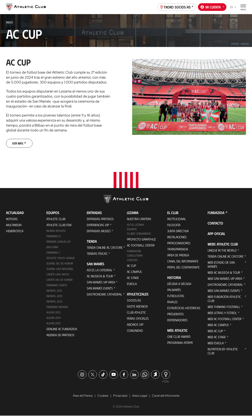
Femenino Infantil (57, 307)
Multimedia (14, 225)
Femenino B (53, 236)
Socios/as (134, 300)
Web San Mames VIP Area (225, 279)
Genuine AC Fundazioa (61, 329)
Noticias (12, 219)
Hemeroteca (14, 231)
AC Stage (133, 278)
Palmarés (174, 290)
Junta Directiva (178, 231)
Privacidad (119, 396)
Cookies (102, 396)
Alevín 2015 (53, 323)
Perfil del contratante (183, 267)
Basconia (52, 247)
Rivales (172, 302)
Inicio (9, 22)
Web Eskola (216, 343)
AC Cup (131, 266)
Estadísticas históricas (183, 308)
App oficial (216, 234)
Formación (134, 251)
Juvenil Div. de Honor (59, 263)
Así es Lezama (135, 225)
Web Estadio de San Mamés (221, 265)
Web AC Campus (218, 325)
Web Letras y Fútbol (222, 313)
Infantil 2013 (54, 301)
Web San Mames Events (224, 291)
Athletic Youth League (60, 258)
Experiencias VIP (98, 225)
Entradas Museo (99, 231)
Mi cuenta (212, 6)
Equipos (132, 229)
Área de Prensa (178, 255)
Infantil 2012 (54, 290)
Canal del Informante (182, 261)
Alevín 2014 (53, 318)
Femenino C (53, 252)
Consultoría (135, 255)
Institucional (176, 219)
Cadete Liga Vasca (57, 274)
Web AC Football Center (225, 319)
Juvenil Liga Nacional (59, 269)
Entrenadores (177, 320)
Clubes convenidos (139, 233)
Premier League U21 (58, 241)
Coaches (132, 260)
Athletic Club (55, 219)
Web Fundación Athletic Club (224, 299)
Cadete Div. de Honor (59, 280)
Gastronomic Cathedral (104, 294)
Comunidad (135, 331)
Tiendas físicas (97, 254)
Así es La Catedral (99, 270)
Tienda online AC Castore (104, 248)
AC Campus (134, 272)
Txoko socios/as (176, 6)
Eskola (132, 284)
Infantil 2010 (54, 296)
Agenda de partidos (60, 335)
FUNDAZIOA (216, 213)
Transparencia (177, 249)
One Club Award (178, 337)
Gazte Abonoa (137, 306)
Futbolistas (175, 296)
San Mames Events (100, 288)
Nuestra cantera (139, 219)
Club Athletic (136, 312)
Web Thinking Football (224, 307)
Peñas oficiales (138, 318)
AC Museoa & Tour (100, 276)
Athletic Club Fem (58, 225)
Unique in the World (222, 251)
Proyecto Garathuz (141, 239)
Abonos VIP (135, 325)
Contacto (215, 223)
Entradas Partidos (100, 219)
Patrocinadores (178, 243)
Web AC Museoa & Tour (224, 273)
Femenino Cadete (56, 285)
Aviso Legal (139, 396)
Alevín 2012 (53, 312)
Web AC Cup (215, 331)
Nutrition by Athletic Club (223, 351)
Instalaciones (177, 237)
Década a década (179, 284)
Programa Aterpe (180, 343)
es (233, 7)
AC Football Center (141, 245)
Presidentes (175, 314)
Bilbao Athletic (56, 231)
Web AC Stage (217, 337)
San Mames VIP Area (101, 282)
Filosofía (173, 225)
